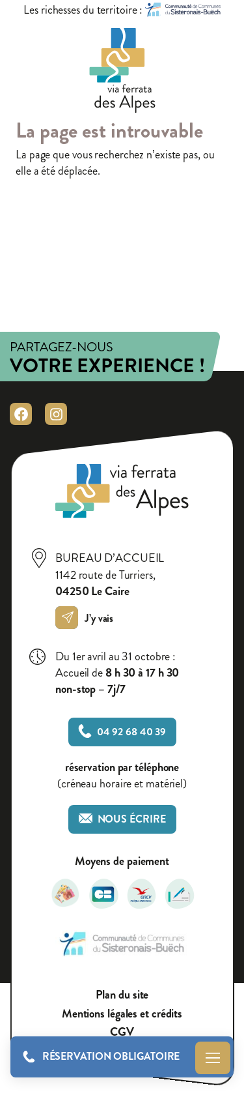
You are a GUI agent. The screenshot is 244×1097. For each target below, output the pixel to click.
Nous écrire (122, 819)
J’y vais (87, 618)
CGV (122, 1032)
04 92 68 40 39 (122, 731)
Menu (212, 1058)
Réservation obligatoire (111, 1056)
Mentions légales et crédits (122, 1014)
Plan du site (122, 995)
